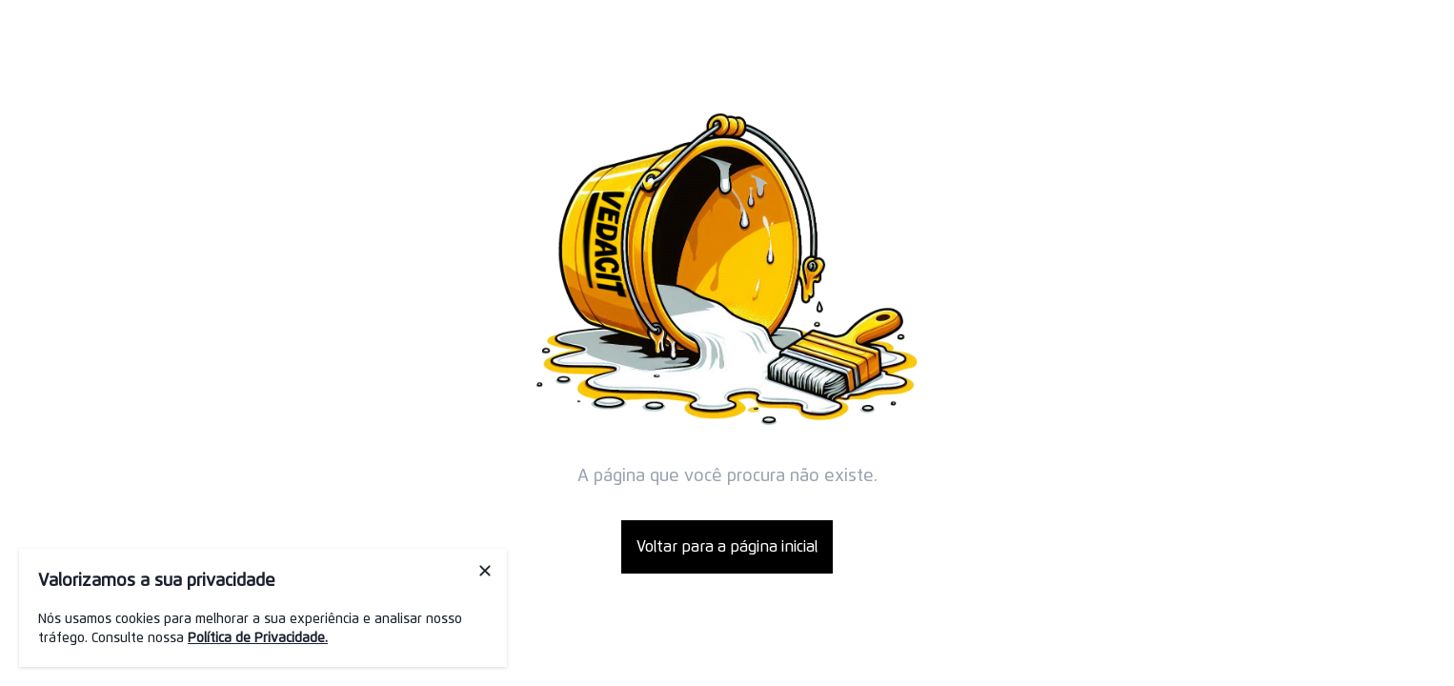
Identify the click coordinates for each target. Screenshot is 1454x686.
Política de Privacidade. (258, 638)
